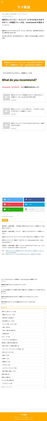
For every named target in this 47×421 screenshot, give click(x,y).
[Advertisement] (23, 49)
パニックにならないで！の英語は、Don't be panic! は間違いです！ (19, 279)
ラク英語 (23, 7)
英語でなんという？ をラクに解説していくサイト (23, 417)
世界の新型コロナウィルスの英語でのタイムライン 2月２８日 (18, 302)
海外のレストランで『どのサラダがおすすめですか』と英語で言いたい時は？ (23, 254)
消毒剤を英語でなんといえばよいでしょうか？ (14, 284)
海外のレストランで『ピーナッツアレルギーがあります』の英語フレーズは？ (23, 237)
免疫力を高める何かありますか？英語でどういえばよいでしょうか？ (20, 296)
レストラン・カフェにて (8, 216)
